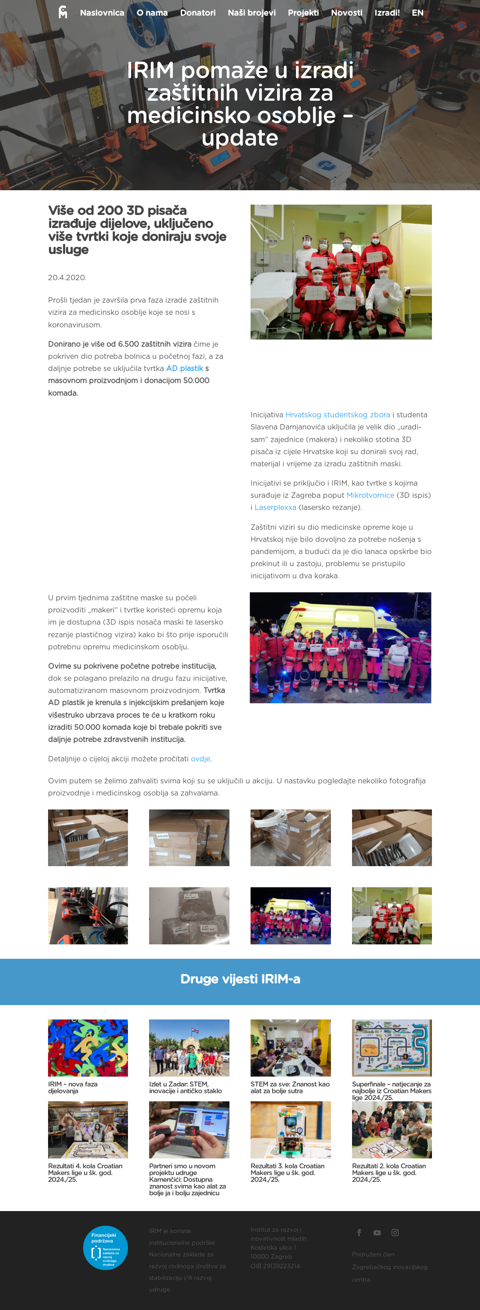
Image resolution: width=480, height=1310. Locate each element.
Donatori (197, 14)
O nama (151, 14)
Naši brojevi (251, 14)
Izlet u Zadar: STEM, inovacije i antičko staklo (185, 1088)
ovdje (200, 759)
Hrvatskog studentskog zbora (338, 415)
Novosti (345, 14)
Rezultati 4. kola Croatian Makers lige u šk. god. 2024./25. (85, 1173)
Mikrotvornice (370, 495)
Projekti (302, 14)
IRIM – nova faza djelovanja (72, 1088)
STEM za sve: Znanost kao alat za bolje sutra (290, 1088)
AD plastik (184, 368)
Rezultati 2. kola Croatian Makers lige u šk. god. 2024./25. (389, 1173)
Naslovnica (101, 14)
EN (417, 14)
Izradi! (386, 14)
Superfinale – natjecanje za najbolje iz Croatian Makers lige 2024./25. (392, 1091)
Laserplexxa (275, 507)
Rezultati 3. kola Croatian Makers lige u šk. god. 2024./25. (287, 1173)
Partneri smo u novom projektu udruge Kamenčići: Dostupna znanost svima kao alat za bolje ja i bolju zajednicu (187, 1180)
